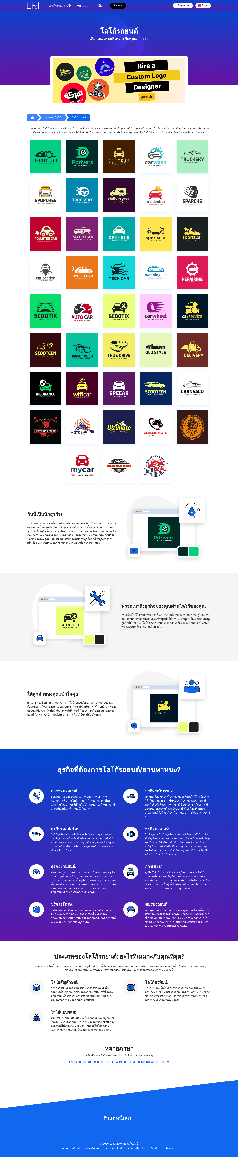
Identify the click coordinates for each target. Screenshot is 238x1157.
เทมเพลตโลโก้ (53, 117)
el (106, 1062)
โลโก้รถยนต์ (79, 117)
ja (116, 1062)
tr (94, 1062)
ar (153, 1062)
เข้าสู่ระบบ (183, 5)
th (201, 5)
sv (167, 1062)
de (80, 1062)
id (130, 1062)
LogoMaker (116, 1143)
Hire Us (146, 96)
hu (148, 1062)
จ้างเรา (118, 5)
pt (111, 1062)
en (71, 1062)
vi (134, 1062)
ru (89, 1062)
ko (143, 1062)
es (84, 1062)
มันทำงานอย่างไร (60, 5)
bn (157, 1062)
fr (75, 1062)
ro (162, 1062)
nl (102, 1062)
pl (121, 1062)
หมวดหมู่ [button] (83, 5)
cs (125, 1062)
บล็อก (101, 5)
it (98, 1062)
